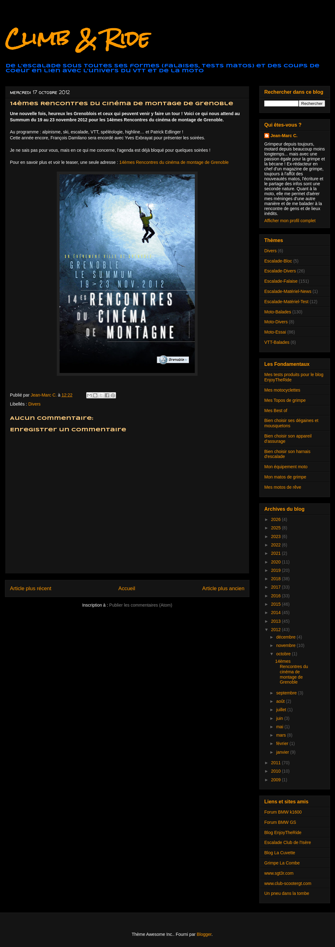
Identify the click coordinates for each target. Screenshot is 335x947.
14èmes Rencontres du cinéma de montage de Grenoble (174, 162)
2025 (276, 527)
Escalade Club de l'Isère (287, 842)
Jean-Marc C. (283, 135)
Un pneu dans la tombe (286, 893)
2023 (276, 536)
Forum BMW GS (280, 822)
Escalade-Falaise (280, 281)
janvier (283, 752)
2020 (276, 561)
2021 (276, 553)
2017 (276, 587)
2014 (276, 612)
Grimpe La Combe (282, 862)
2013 (276, 621)
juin (280, 718)
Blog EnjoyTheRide (283, 832)
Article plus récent (30, 588)
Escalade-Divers (280, 270)
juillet (281, 709)
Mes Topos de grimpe (285, 400)
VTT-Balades (276, 342)
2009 (276, 779)
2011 (276, 762)
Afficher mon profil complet (289, 220)
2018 (276, 578)
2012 (276, 629)
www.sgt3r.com (278, 873)
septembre (287, 692)
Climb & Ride (77, 38)
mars (281, 735)
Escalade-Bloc (278, 260)
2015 (276, 604)
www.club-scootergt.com (287, 883)
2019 (276, 570)
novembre (286, 645)
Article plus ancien (223, 588)
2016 (276, 595)
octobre (284, 653)
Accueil (126, 588)
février (282, 743)
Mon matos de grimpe (285, 476)
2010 (276, 771)
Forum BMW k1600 (283, 812)
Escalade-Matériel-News (287, 291)
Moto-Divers (276, 321)
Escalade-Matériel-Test (286, 301)
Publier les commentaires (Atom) (140, 605)
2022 (276, 544)
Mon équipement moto (285, 466)
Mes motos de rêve (282, 487)
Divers (34, 404)
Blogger (204, 934)
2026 (276, 519)
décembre (286, 637)
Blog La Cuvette (279, 852)
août (281, 701)
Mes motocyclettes (282, 390)
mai (280, 726)
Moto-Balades (277, 311)
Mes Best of (275, 410)
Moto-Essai (275, 332)
